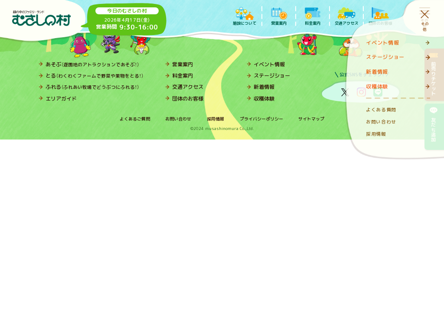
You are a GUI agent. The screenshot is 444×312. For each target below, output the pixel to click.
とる (95, 75)
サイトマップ (311, 119)
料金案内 (182, 75)
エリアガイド (61, 98)
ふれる (92, 87)
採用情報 (215, 119)
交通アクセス (187, 87)
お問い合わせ (178, 119)
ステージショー (272, 75)
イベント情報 (269, 64)
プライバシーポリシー (261, 119)
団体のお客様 (187, 98)
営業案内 (182, 64)
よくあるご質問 (135, 119)
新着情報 (264, 87)
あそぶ (92, 64)
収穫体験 (264, 98)
